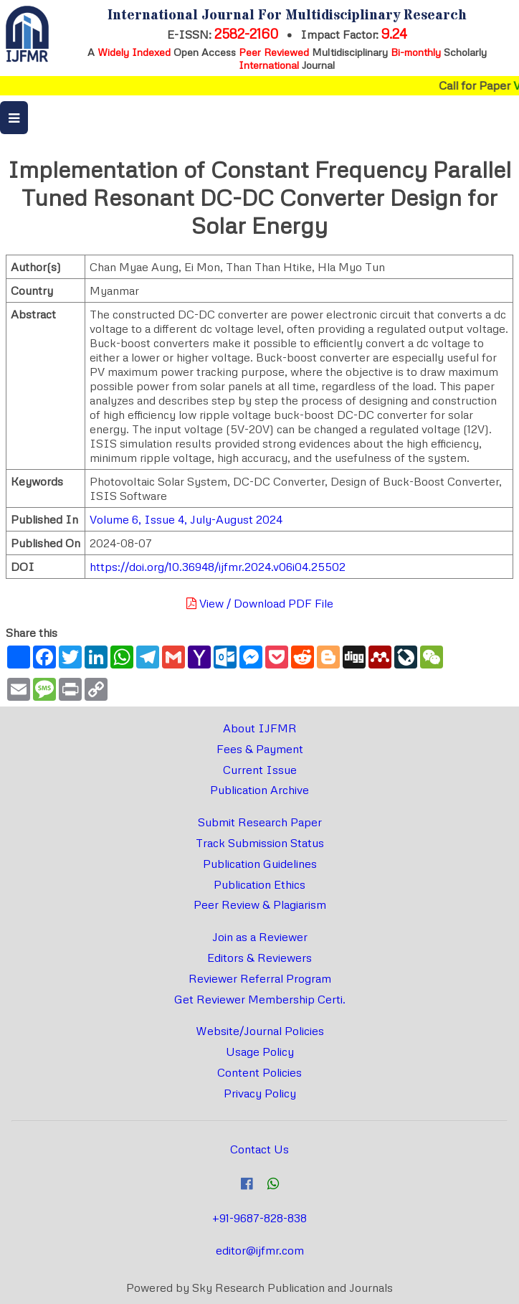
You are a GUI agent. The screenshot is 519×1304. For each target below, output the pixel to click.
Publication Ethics (259, 884)
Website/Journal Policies (260, 1031)
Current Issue (260, 769)
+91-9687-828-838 (259, 1218)
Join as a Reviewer (260, 937)
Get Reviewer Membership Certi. (260, 999)
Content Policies (259, 1072)
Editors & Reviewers (259, 957)
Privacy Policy (260, 1093)
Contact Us (259, 1149)
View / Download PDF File (259, 603)
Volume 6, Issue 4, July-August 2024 (186, 519)
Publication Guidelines (260, 863)
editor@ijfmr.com (260, 1250)
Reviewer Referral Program (260, 978)
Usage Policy (260, 1051)
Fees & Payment (259, 749)
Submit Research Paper (260, 822)
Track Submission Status (260, 843)
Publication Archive (259, 790)
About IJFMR (260, 728)
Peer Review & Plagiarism (260, 904)
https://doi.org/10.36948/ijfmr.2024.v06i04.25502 (218, 566)
